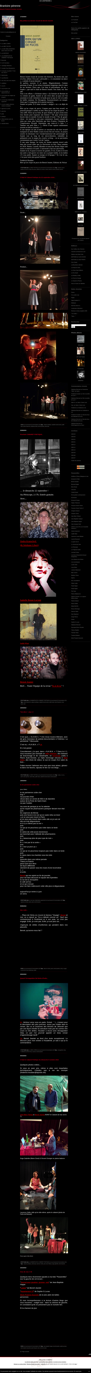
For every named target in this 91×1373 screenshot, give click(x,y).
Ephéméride (4, 75)
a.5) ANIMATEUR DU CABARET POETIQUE (39, 700)
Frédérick (73, 407)
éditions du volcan (41, 169)
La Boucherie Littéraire (77, 264)
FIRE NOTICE (80, 145)
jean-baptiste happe (48, 1346)
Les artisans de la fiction (77, 559)
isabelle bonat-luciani (56, 424)
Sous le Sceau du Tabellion (78, 283)
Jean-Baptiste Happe (76, 521)
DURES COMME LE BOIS (80, 105)
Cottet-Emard (74, 492)
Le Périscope (74, 547)
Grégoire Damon (75, 510)
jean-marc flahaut (48, 1263)
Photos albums (76, 332)
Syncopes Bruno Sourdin (77, 627)
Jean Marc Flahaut (76, 516)
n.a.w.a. (62, 775)
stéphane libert (34, 426)
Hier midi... (24, 910)
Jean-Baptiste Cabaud (76, 518)
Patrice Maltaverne (76, 593)
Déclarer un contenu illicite (20, 1364)
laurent (53, 169)
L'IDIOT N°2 (81, 158)
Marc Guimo (74, 572)
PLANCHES (81, 368)
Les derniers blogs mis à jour (31, 1361)
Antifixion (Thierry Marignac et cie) (79, 476)
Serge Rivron (74, 616)
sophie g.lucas (63, 1346)
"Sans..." (73, 316)
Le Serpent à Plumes (76, 280)
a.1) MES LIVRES (5, 43)
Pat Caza (73, 591)
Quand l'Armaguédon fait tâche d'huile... (34, 978)
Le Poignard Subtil (75, 549)
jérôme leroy (29, 1051)
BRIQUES (80, 345)
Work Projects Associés (77, 638)
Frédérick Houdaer (76, 393)
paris (33, 902)
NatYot (73, 577)
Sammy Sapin (74, 611)
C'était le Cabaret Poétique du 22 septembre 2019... (37, 177)
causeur (34, 1051)
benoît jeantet (41, 426)
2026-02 (73, 439)
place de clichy (47, 968)
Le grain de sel (75, 541)
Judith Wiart (74, 533)
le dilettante (23, 1051)
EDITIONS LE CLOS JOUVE (78, 256)
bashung (31, 970)
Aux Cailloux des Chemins (77, 249)
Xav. (72, 405)
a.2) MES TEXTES (6, 46)
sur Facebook (74, 19)
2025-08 (73, 455)
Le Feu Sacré (74, 272)
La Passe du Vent (75, 267)
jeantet (59, 167)
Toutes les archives (76, 460)
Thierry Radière (75, 630)
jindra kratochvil (26, 426)
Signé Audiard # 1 (75, 300)
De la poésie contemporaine (78, 494)
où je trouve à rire (5, 88)
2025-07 (73, 457)
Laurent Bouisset (75, 539)
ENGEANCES (80, 119)
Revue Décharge (75, 608)
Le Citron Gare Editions (77, 270)
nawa (59, 775)
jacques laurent (59, 169)
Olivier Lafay (74, 583)
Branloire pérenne (10, 5)
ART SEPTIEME (81, 356)
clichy (61, 968)
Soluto (72, 619)
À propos (8, 36)
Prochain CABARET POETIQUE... (31, 434)
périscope (47, 426)
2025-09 (73, 452)
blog (76, 1364)
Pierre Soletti (74, 603)
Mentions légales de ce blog (33, 1364)
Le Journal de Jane (76, 544)
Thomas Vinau (75, 632)
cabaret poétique (47, 424)
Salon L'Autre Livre (82, 402)
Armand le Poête (75, 479)
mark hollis (32, 776)
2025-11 (73, 447)
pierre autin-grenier (25, 776)
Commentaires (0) (50, 167)
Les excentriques (75, 562)
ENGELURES (80, 132)
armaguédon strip (62, 1050)
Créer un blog (42, 1359)
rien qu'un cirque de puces (30, 169)
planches (3, 111)
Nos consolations (75, 580)
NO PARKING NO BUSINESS (80, 185)
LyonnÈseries (4, 77)
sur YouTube (74, 22)
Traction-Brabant (75, 635)
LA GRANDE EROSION (81, 172)
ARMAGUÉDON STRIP (80, 92)
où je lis (3, 85)
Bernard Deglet (75, 484)
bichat (26, 902)
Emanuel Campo (75, 500)
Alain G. (73, 402)
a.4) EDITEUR (5, 53)
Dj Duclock (74, 497)
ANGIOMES (81, 65)
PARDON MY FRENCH (80, 211)
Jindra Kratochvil (75, 531)
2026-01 (73, 442)
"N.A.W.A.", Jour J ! (27, 712)
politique (3, 116)
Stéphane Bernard (75, 389)
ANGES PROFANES (80, 52)
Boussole (3, 60)
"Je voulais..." (74, 313)
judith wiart (51, 702)
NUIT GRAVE (80, 198)
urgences (23, 902)
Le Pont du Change (76, 278)
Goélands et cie (82, 407)
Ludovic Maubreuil (75, 569)
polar (2, 113)
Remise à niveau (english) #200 (79, 310)
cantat (34, 970)
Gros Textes (74, 262)
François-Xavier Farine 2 (77, 508)
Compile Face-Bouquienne (8, 68)
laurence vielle (40, 1263)
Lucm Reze (74, 567)
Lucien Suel (74, 564)
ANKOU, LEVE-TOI (81, 79)
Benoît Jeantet (75, 481)
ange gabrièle (55, 1263)
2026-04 (73, 434)
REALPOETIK (74, 606)
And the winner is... (76, 305)
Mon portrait (74, 33)
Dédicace (73, 302)
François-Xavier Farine (77, 505)
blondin (50, 169)
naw (24, 703)
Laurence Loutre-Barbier (77, 536)
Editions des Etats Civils (77, 254)
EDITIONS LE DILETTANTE (78, 259)
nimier (46, 169)
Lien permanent (41, 167)
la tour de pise (43, 1348)
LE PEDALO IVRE (75, 275)
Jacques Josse (75, 513)
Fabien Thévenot (75, 502)
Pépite (72, 297)
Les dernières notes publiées (45, 1361)
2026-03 (73, 436)
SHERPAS (80, 380)
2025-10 (73, 449)
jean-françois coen (35, 1348)
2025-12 (73, 444)
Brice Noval (74, 486)
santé (30, 902)
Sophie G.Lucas (75, 622)
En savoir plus (77, 1371)
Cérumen (73, 489)
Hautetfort (49, 1359)
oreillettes (3, 83)
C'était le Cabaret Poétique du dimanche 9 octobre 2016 (39, 1060)
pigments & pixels (5, 108)
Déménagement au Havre (77, 425)
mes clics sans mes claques (8, 80)
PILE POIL (80, 225)
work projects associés (26, 1348)
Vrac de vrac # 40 (26, 1272)
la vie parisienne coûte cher (29, 785)
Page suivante (25, 1351)
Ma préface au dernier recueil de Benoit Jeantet (36, 21)
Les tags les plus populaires (59, 1361)
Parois (72, 292)
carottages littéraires (6, 65)
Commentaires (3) (50, 775)
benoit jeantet (57, 968)
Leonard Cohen (75, 552)
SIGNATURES (5, 123)
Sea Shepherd (74, 614)
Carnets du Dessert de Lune (78, 251)
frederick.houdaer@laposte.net (8, 32)
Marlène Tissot (75, 575)
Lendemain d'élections (76, 308)
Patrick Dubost (75, 600)
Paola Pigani (74, 585)
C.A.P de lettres (5, 63)
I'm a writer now (75, 295)
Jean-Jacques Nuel (76, 524)
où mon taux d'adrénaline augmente (37, 900)
